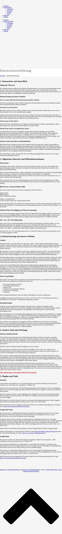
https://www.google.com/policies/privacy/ (34, 433)
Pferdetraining (8, 7)
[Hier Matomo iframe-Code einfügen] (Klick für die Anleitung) (18, 372)
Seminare (9, 10)
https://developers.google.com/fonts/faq (46, 431)
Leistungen (10, 9)
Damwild (6, 15)
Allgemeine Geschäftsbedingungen (30, 469)
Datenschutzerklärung (13, 469)
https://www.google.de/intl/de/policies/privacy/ (13, 458)
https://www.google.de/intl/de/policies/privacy (17, 406)
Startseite (6, 6)
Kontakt (6, 17)
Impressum (3, 469)
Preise (8, 13)
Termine (9, 12)
